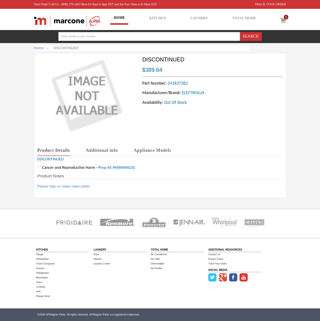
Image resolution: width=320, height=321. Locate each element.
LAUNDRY (199, 18)
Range (39, 254)
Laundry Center (102, 263)
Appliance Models (152, 150)
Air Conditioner (159, 254)
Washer (98, 259)
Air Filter (155, 259)
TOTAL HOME (244, 18)
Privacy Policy (215, 259)
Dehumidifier (158, 263)
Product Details (53, 150)
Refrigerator (42, 273)
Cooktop (40, 286)
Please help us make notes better (63, 186)
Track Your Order (217, 263)
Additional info (102, 150)
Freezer (40, 268)
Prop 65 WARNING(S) (116, 167)
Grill (38, 291)
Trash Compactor (45, 263)
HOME (119, 17)
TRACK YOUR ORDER (270, 4)
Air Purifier (156, 268)
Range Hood (43, 296)
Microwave (42, 277)
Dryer (97, 254)
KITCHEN (157, 18)
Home (39, 48)
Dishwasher (42, 259)
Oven (39, 282)
